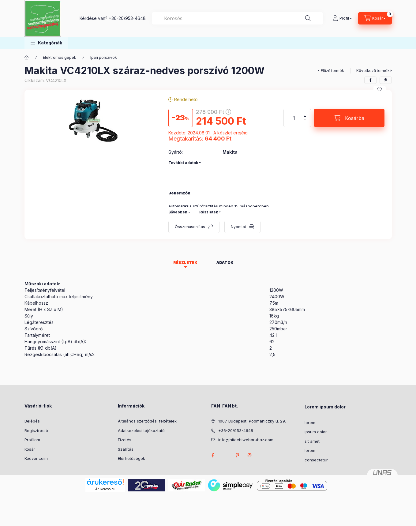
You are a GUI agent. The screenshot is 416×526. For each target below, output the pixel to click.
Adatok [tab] (225, 262)
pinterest (237, 455)
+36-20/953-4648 (127, 18)
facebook (213, 455)
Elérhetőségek (131, 458)
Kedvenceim (36, 458)
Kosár (29, 449)
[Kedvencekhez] (379, 89)
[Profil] (342, 18)
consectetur (316, 459)
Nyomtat (238, 226)
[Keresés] (308, 18)
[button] (46, 43)
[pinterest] (386, 80)
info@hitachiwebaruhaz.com (245, 439)
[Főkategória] (26, 57)
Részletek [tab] (185, 262)
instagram (250, 455)
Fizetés (124, 439)
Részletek (208, 212)
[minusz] (304, 122)
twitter (225, 455)
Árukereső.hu (105, 489)
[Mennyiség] (294, 118)
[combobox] (237, 18)
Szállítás (125, 449)
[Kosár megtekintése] (375, 18)
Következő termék (373, 70)
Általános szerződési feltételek (147, 421)
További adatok (183, 162)
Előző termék (332, 70)
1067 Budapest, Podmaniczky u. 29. (252, 421)
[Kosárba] (349, 118)
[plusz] (304, 113)
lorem (310, 422)
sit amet (312, 441)
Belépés (32, 421)
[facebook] (370, 80)
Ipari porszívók (103, 57)
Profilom (32, 439)
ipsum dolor (316, 431)
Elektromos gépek (59, 57)
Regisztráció (36, 430)
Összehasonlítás (190, 226)
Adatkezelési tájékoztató (141, 430)
